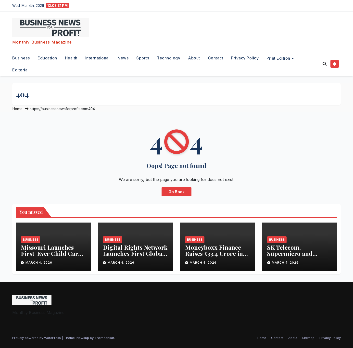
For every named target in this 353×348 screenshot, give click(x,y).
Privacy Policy (245, 58)
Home (17, 108)
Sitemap (308, 338)
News (122, 58)
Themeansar (104, 338)
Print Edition (278, 58)
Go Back (176, 191)
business (21, 58)
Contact (215, 58)
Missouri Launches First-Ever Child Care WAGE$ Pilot (51, 253)
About (194, 58)
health (71, 58)
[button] (325, 63)
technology (168, 58)
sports (142, 58)
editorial (20, 69)
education (47, 58)
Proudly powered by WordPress (37, 338)
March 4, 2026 (38, 262)
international (97, 58)
